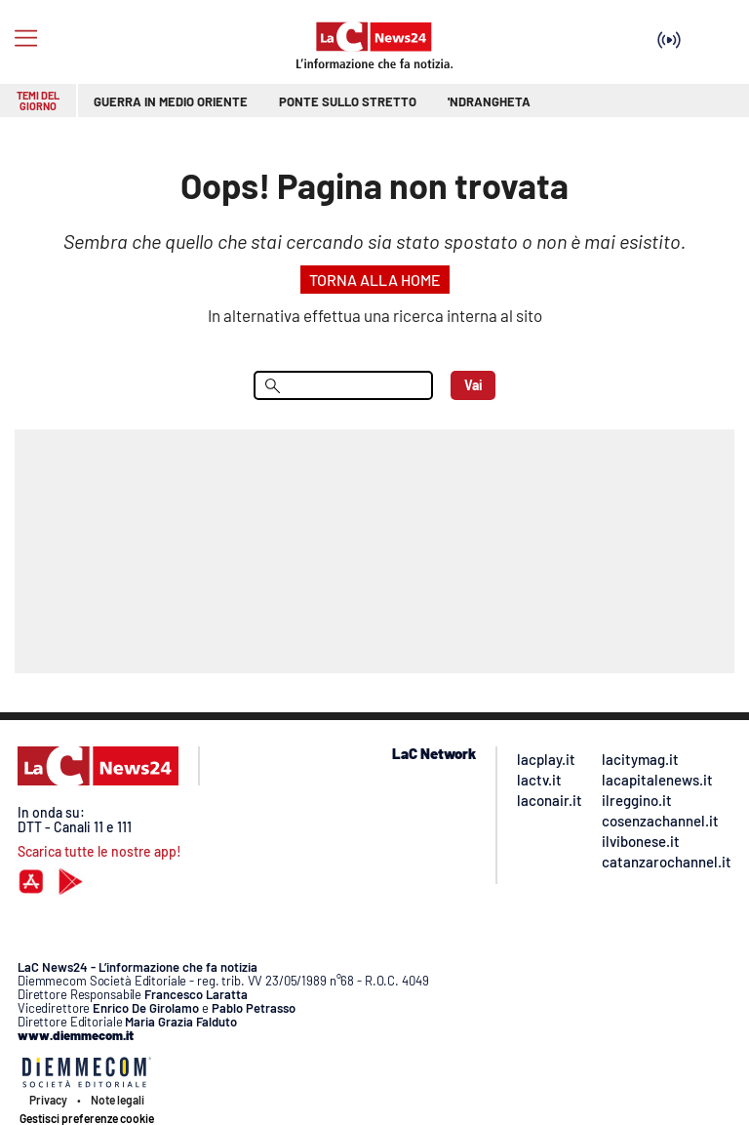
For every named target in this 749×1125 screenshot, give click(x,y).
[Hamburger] (26, 38)
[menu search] (343, 385)
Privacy (48, 1099)
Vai (473, 385)
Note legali (117, 1099)
